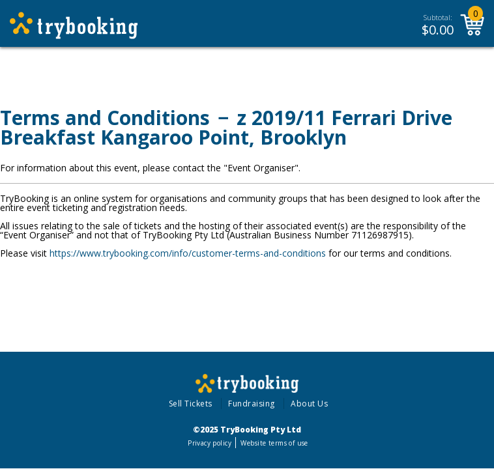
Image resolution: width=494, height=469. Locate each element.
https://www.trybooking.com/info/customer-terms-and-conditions (188, 253)
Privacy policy (209, 443)
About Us (309, 403)
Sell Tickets (190, 403)
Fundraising (251, 403)
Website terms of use (274, 443)
